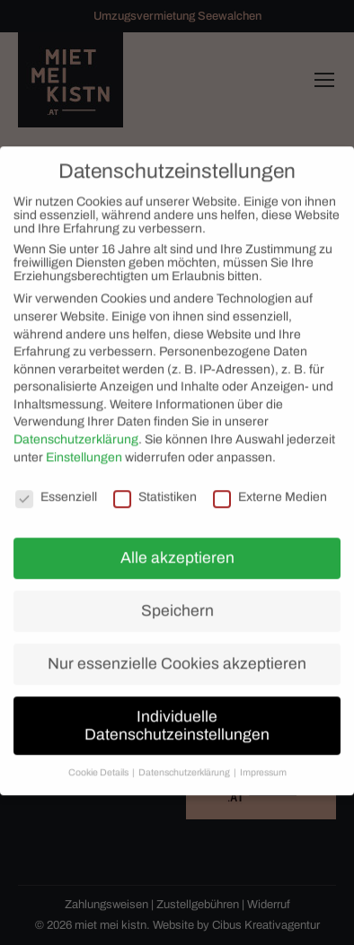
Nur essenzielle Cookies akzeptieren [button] (177, 654)
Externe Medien (270, 487)
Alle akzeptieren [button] (177, 548)
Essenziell (56, 487)
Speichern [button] (177, 601)
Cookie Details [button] (99, 764)
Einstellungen (84, 448)
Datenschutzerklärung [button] (185, 764)
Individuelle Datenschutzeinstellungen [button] (177, 716)
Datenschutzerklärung (75, 430)
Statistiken (155, 487)
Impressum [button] (263, 764)
